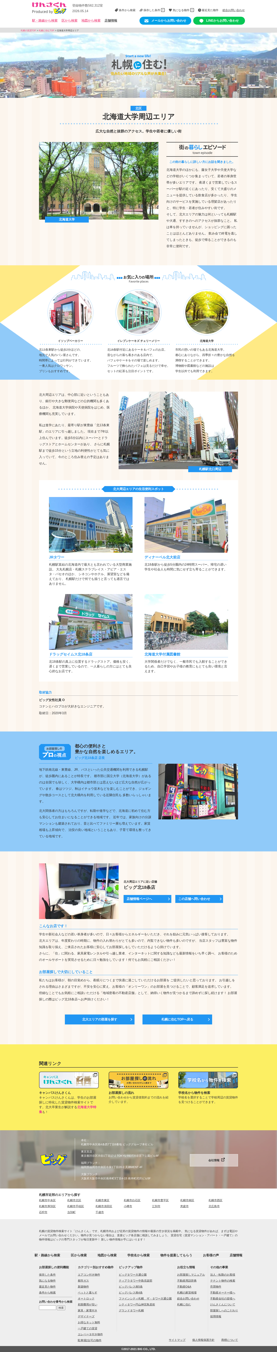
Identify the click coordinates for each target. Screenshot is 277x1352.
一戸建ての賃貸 (87, 1328)
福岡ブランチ (89, 1162)
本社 (84, 1140)
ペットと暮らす (87, 1292)
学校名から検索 (138, 1255)
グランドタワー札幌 (131, 1310)
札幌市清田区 (104, 1206)
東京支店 (86, 1151)
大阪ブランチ (89, 1174)
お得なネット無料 (89, 1322)
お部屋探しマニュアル (191, 1274)
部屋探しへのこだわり (224, 1310)
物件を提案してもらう (176, 1255)
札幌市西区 (215, 1200)
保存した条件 (47, 1274)
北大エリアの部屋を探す (99, 1019)
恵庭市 (184, 1206)
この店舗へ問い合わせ (194, 899)
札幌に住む (184, 1304)
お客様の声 (211, 1255)
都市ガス (83, 1280)
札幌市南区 (187, 1200)
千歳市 (100, 1212)
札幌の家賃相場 (187, 1292)
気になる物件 (47, 1280)
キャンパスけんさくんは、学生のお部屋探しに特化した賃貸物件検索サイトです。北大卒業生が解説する (67, 1102)
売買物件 (215, 1286)
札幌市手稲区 (75, 1206)
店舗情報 (110, 20)
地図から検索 (90, 20)
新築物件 (83, 1286)
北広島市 (214, 1206)
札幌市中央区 (47, 1200)
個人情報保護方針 (203, 1339)
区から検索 (79, 1255)
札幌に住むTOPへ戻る (177, 1019)
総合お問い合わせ (188, 1298)
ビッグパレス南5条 (131, 1286)
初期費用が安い (87, 1304)
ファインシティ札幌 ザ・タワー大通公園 (145, 1298)
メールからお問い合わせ (165, 21)
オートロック (86, 1298)
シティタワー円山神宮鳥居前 (137, 1304)
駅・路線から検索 (47, 1255)
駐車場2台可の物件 (90, 1340)
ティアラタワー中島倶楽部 (135, 1280)
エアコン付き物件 (89, 1274)
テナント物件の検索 (222, 1280)
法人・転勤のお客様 (222, 1274)
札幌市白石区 (132, 1200)
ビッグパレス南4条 (131, 1292)
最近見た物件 (47, 1286)
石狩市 (43, 1212)
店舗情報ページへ (139, 899)
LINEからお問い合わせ (219, 21)
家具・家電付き (87, 1310)
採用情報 (215, 1316)
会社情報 (213, 1160)
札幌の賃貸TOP (28, 30)
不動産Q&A (184, 1286)
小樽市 (128, 1206)
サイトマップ (177, 1339)
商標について (229, 1339)
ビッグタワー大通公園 (133, 1274)
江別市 (156, 1206)
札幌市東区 (102, 1200)
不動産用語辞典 (187, 1280)
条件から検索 (47, 1292)
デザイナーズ (86, 1316)
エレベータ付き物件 (90, 1334)
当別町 (71, 1212)
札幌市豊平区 (160, 1200)
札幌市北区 (74, 1200)
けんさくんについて (222, 1304)
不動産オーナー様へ (222, 1292)
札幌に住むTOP (46, 30)
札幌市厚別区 (47, 1206)
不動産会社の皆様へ (222, 1298)
